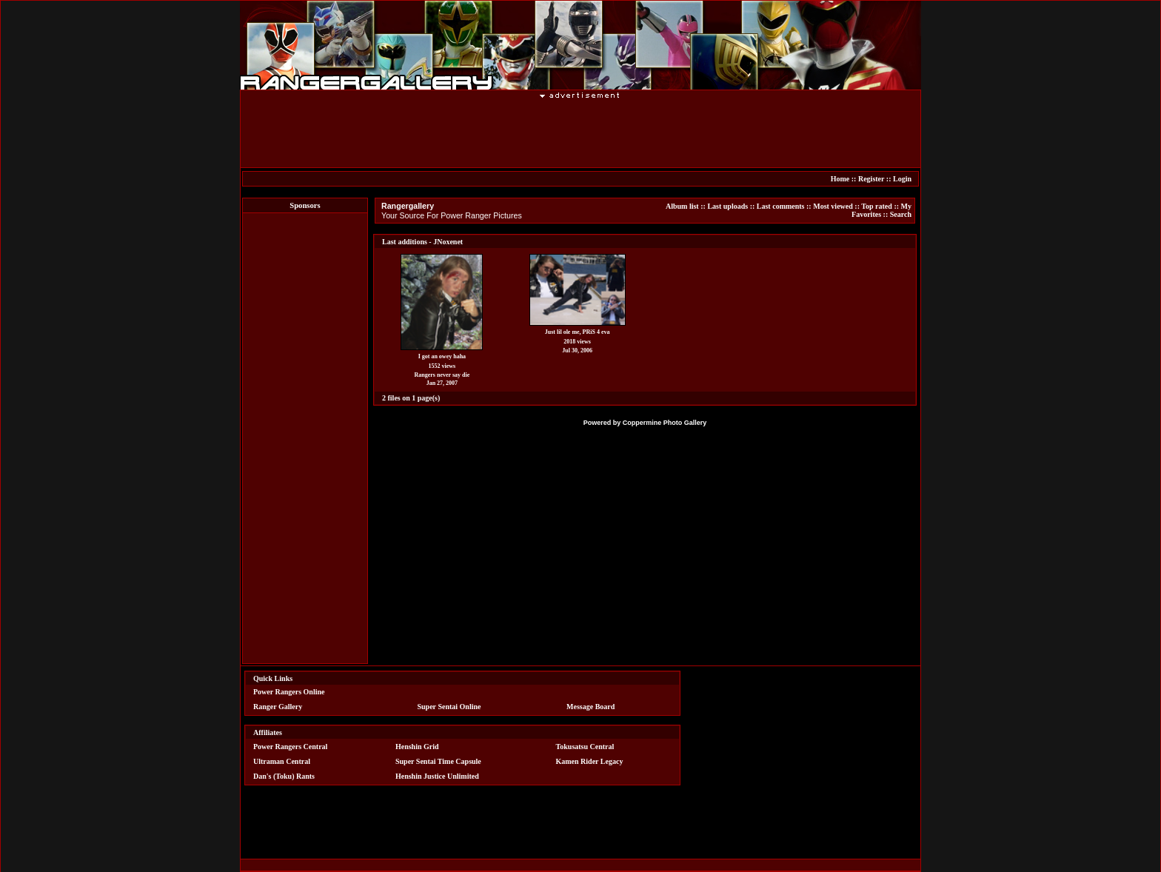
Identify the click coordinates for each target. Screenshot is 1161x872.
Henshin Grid (417, 746)
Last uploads (727, 206)
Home (840, 179)
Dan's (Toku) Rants (284, 776)
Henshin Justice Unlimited (437, 776)
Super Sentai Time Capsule (438, 761)
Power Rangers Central (290, 746)
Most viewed (833, 206)
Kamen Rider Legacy (589, 761)
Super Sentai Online (449, 706)
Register (871, 179)
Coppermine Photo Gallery (665, 422)
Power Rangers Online (288, 692)
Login (902, 179)
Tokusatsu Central (585, 746)
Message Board (590, 706)
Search (900, 214)
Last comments (781, 206)
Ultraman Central (281, 761)
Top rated (876, 206)
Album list (682, 206)
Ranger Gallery (277, 706)
